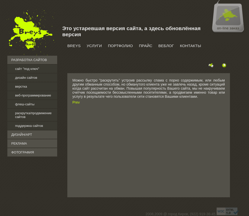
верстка (21, 86)
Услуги (94, 46)
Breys (74, 46)
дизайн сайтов (26, 78)
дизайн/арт (21, 134)
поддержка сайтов (29, 126)
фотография (22, 152)
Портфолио (120, 46)
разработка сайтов (29, 60)
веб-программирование (33, 95)
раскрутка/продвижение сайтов (33, 115)
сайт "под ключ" (27, 69)
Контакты (190, 46)
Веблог (166, 46)
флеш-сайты (24, 104)
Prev (76, 102)
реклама (19, 143)
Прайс (145, 46)
